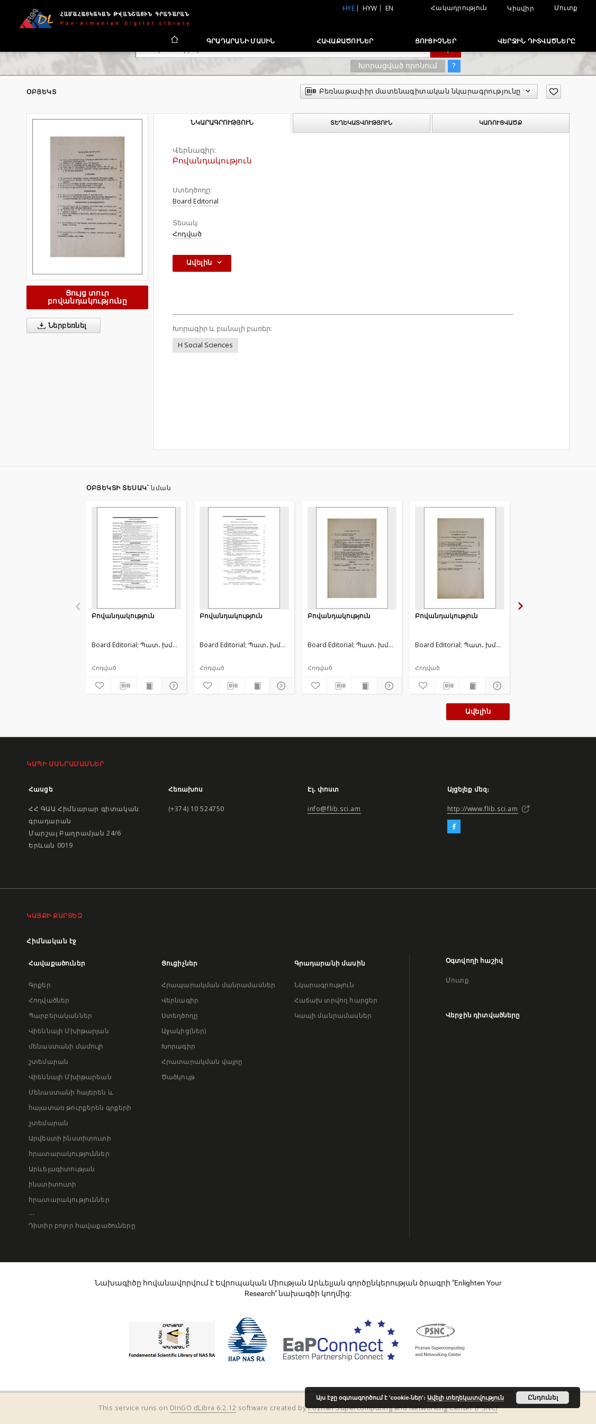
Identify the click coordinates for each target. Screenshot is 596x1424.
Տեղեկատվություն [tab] (361, 122)
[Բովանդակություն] (136, 558)
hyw (370, 8)
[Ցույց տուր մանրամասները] (172, 686)
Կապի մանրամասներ (333, 1015)
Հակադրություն (459, 7)
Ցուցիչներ (435, 40)
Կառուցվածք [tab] (500, 122)
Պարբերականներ (60, 1015)
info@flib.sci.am (334, 808)
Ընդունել (543, 1397)
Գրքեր (40, 984)
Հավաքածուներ (345, 40)
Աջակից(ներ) (183, 1030)
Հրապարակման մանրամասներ (218, 984)
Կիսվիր (520, 8)
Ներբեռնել (60, 325)
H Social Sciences (205, 345)
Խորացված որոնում (397, 65)
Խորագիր (178, 1046)
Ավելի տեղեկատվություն (465, 1397)
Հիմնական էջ (51, 940)
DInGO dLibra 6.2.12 (203, 1407)
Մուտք (565, 7)
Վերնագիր (179, 1000)
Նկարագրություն (324, 984)
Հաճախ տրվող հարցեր (336, 1000)
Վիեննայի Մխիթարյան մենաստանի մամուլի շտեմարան (69, 1046)
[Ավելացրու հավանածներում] (553, 92)
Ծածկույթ (178, 1076)
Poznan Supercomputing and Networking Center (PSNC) (403, 1407)
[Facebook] (453, 827)
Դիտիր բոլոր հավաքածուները (82, 1225)
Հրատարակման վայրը (202, 1061)
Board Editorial (196, 201)
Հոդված (187, 233)
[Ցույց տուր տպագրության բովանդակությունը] (149, 686)
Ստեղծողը (179, 1015)
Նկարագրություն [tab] (222, 122)
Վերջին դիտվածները (536, 40)
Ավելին (478, 711)
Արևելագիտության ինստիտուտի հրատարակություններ (69, 1184)
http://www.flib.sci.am (482, 808)
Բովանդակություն (123, 615)
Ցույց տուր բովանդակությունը (87, 297)
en (389, 8)
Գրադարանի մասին (240, 40)
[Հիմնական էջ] (174, 40)
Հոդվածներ (49, 1000)
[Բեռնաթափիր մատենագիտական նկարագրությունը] (123, 686)
